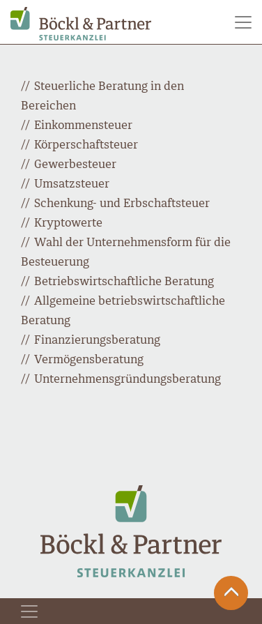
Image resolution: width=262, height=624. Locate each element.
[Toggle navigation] (243, 22)
